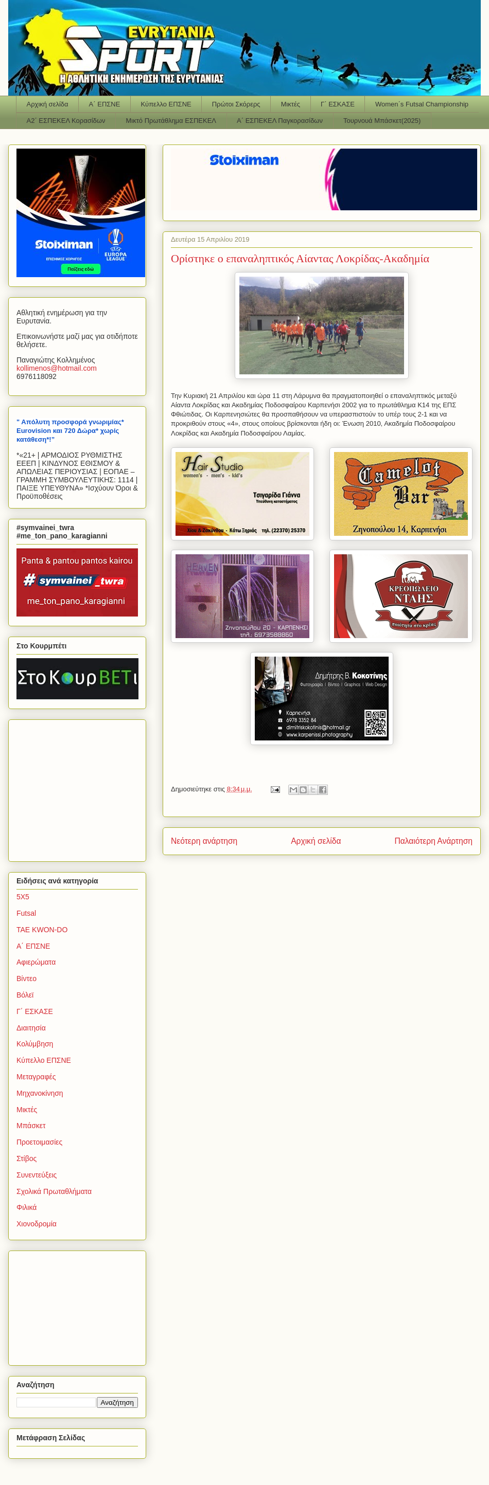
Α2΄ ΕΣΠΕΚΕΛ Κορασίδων (66, 120)
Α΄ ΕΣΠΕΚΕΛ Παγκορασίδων (280, 120)
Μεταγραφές (36, 1077)
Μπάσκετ (31, 1125)
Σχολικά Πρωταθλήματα (54, 1191)
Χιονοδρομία (36, 1224)
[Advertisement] (80, 787)
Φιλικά (26, 1207)
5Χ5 (22, 897)
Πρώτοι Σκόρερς (236, 104)
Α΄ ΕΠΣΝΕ (104, 104)
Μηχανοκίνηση (39, 1093)
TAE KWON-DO (41, 930)
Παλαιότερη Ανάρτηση (433, 841)
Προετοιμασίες (39, 1142)
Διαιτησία (31, 1028)
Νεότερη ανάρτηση (204, 841)
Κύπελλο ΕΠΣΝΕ (166, 104)
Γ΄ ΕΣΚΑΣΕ (338, 104)
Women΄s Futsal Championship (421, 104)
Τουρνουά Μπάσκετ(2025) (382, 120)
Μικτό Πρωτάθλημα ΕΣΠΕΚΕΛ (171, 120)
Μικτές (290, 104)
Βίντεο (26, 978)
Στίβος (26, 1158)
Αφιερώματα (36, 962)
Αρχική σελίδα (47, 104)
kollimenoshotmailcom (56, 368)
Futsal (26, 913)
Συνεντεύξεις (36, 1175)
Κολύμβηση (34, 1044)
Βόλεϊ (24, 995)
